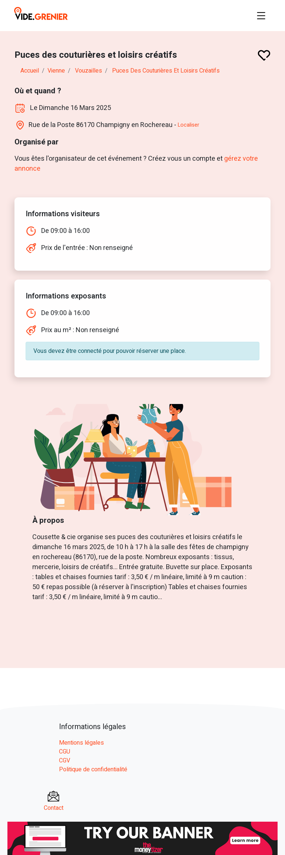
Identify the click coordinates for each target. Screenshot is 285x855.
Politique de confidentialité (93, 769)
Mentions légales (81, 742)
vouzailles (88, 70)
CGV (64, 760)
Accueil (29, 70)
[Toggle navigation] (261, 15)
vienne (56, 70)
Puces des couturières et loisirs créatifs (166, 70)
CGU (64, 751)
